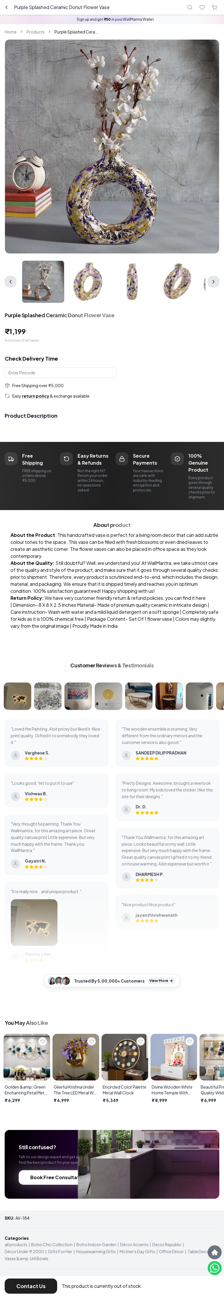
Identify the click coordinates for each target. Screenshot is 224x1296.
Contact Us (31, 1286)
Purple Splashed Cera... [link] (77, 31)
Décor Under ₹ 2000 (24, 1251)
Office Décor (171, 1251)
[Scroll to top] (215, 1252)
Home (11, 31)
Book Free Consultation (58, 1177)
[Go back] (6, 7)
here (201, 598)
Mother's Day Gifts (137, 1251)
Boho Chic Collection (52, 1244)
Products (36, 31)
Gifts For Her (60, 1251)
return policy (35, 396)
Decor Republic (166, 1244)
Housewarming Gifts (96, 1251)
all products (16, 1244)
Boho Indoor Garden (96, 1244)
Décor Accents (134, 1244)
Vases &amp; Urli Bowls (26, 1258)
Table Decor (199, 1251)
